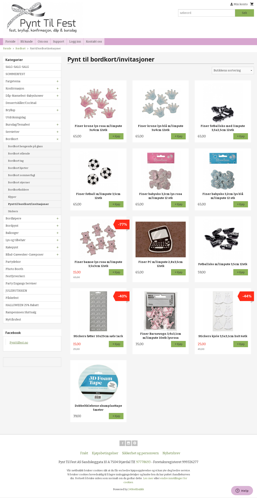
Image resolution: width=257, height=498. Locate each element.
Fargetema (13, 81)
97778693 (143, 463)
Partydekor (13, 262)
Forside (10, 41)
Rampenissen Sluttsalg (21, 312)
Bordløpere (13, 218)
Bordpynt (12, 225)
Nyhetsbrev (171, 454)
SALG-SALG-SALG (17, 67)
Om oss (43, 41)
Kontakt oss (94, 41)
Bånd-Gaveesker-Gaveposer (25, 254)
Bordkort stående (19, 153)
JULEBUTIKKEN (16, 290)
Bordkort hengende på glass (25, 146)
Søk (244, 13)
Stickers (13, 211)
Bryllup (10, 110)
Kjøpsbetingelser (105, 454)
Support (58, 41)
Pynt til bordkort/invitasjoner (28, 204)
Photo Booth (14, 269)
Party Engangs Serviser (21, 283)
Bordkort (12, 139)
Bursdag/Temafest (18, 124)
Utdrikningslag (16, 117)
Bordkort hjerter (18, 167)
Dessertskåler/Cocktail (21, 103)
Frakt (84, 454)
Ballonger (12, 233)
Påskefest (12, 298)
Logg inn (75, 41)
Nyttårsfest (13, 319)
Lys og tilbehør (15, 240)
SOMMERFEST (15, 74)
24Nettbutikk (136, 490)
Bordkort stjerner (19, 182)
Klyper (12, 196)
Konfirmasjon (15, 88)
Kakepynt (12, 247)
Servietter (12, 132)
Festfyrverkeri (15, 276)
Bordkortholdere (18, 189)
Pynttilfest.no (19, 342)
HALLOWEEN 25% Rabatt (22, 305)
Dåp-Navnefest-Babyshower (24, 95)
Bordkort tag (15, 160)
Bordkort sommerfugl (21, 175)
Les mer (148, 479)
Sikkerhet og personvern (140, 454)
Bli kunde (26, 41)
